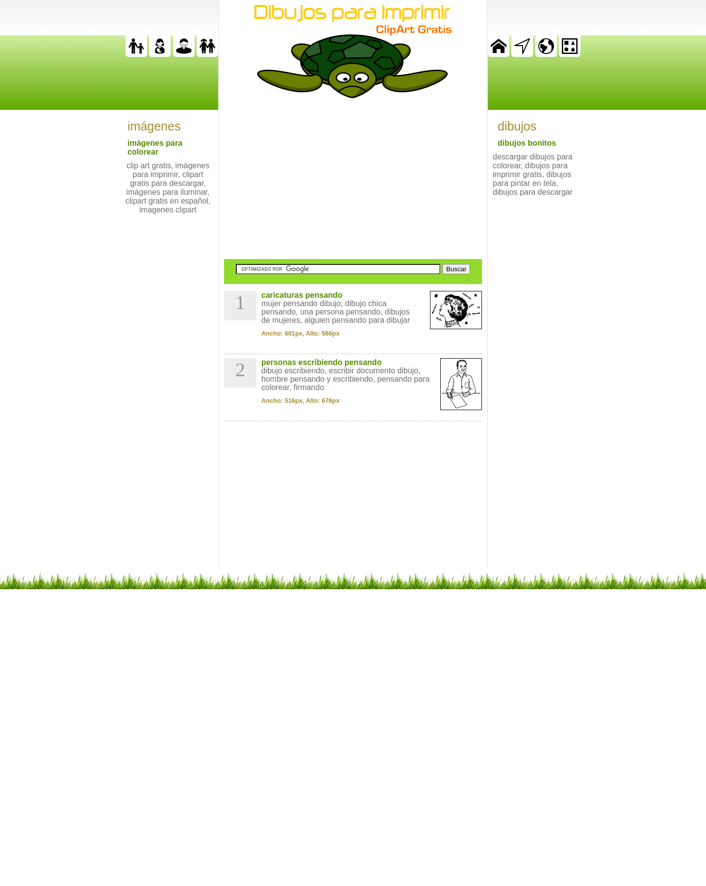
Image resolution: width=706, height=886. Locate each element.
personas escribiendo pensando (321, 362)
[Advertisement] (353, 178)
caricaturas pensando (301, 295)
